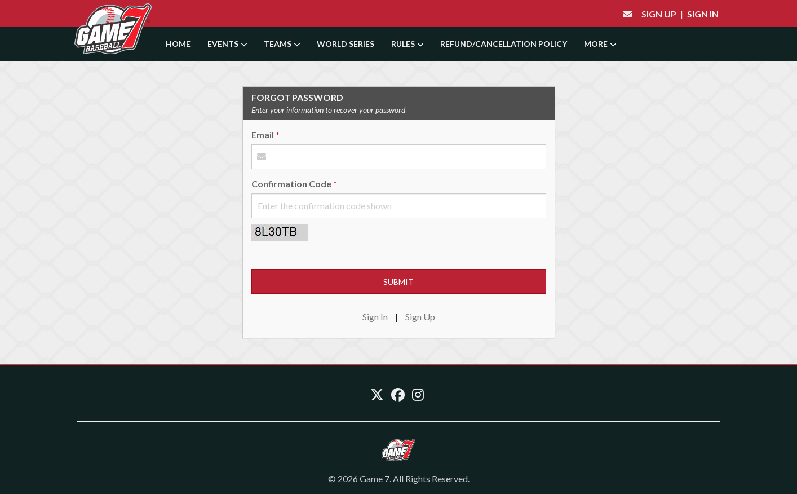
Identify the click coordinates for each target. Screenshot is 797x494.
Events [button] (227, 43)
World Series (345, 43)
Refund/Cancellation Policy (503, 43)
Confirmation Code (291, 183)
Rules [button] (407, 43)
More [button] (600, 43)
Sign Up (658, 13)
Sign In (703, 13)
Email (262, 134)
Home (178, 43)
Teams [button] (282, 43)
